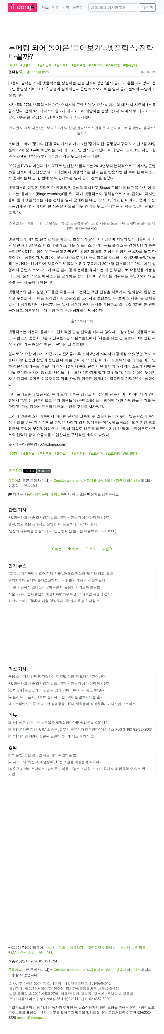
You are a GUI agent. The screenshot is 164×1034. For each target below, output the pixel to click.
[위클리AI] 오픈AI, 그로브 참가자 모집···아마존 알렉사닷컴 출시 (56, 697)
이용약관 (76, 948)
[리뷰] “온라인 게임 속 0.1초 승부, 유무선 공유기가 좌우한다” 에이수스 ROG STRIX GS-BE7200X (80, 729)
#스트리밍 (113, 65)
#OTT (13, 65)
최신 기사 (17, 668)
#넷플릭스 (27, 65)
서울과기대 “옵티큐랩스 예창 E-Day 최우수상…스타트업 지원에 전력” (60, 594)
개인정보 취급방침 (102, 948)
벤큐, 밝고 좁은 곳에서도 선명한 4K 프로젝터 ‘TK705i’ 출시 (52, 524)
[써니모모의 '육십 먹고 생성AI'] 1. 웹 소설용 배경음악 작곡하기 (55, 762)
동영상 (78, 7)
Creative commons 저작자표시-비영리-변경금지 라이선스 (97, 481)
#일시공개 (130, 65)
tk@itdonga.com (36, 72)
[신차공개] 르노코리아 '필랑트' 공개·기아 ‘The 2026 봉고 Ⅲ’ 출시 (56, 690)
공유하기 (15, 471)
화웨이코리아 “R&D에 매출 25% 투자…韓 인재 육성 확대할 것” (54, 601)
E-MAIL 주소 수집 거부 (25, 953)
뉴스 (45, 7)
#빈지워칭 (79, 65)
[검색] (112, 7)
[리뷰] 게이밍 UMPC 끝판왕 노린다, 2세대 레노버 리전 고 (51, 736)
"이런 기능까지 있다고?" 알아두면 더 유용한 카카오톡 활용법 (54, 587)
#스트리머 (96, 65)
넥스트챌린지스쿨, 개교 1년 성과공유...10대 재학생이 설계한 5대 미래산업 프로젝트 (72, 704)
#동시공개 (44, 65)
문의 (62, 948)
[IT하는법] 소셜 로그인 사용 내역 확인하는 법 (42, 755)
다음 (107, 549)
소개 (50, 948)
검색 (147, 7)
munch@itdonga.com (33, 1018)
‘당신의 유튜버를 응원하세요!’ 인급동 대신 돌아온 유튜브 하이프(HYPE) (62, 531)
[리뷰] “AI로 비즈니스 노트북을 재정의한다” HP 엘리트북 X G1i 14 (57, 723)
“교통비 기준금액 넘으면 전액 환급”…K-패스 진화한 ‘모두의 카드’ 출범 (60, 573)
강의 (65, 7)
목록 (90, 549)
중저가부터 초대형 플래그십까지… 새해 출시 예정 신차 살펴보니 (56, 580)
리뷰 (55, 7)
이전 (57, 549)
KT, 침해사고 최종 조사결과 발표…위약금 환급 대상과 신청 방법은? (58, 517)
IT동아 (13, 481)
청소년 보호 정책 (133, 948)
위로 (73, 549)
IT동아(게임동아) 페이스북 (44, 494)
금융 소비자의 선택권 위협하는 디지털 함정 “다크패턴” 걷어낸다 (56, 676)
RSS (50, 953)
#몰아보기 (62, 65)
